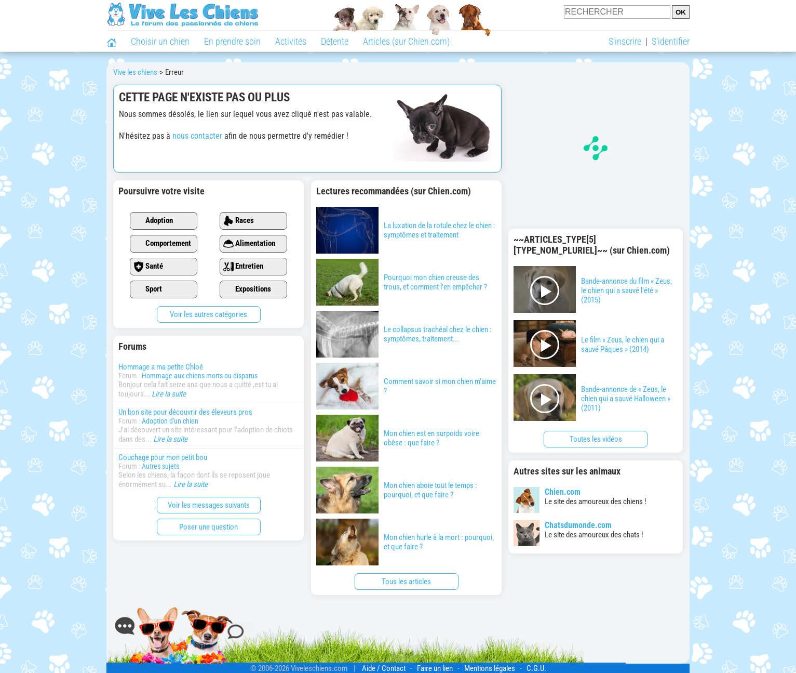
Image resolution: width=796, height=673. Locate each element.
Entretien (243, 266)
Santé (148, 266)
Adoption (153, 221)
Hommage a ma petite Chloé (160, 367)
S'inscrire (625, 41)
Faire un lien (435, 668)
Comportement (162, 244)
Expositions (247, 289)
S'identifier (671, 41)
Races (238, 221)
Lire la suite (169, 394)
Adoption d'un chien (170, 421)
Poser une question (208, 527)
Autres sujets (160, 466)
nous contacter (197, 136)
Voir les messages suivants (209, 505)
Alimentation (249, 244)
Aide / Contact (384, 668)
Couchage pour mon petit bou (162, 457)
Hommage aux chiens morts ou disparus (200, 376)
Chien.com (563, 492)
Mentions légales (489, 668)
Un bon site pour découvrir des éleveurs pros (185, 412)
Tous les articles (406, 581)
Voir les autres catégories (208, 314)
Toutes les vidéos (596, 439)
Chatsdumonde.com (578, 525)
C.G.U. (536, 668)
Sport (147, 289)
